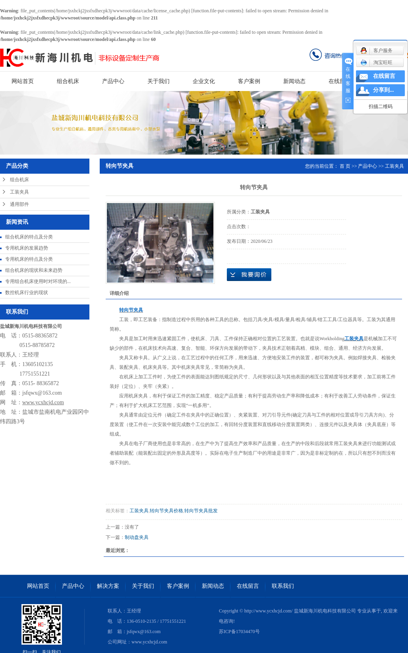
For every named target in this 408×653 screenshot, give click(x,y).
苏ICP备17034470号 (239, 631)
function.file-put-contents (217, 11)
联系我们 (283, 586)
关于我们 (158, 81)
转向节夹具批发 (201, 510)
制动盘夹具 (137, 537)
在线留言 (340, 81)
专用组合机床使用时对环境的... (38, 281)
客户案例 (249, 81)
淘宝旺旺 (376, 62)
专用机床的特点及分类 (29, 259)
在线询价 (249, 274)
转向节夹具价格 (166, 510)
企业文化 (204, 81)
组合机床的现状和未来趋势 (33, 270)
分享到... (383, 90)
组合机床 (68, 81)
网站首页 (23, 81)
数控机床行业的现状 (26, 292)
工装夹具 (19, 192)
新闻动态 (294, 81)
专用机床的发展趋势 (26, 248)
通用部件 (19, 204)
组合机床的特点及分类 (29, 237)
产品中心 (113, 81)
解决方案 (108, 586)
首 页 (345, 166)
